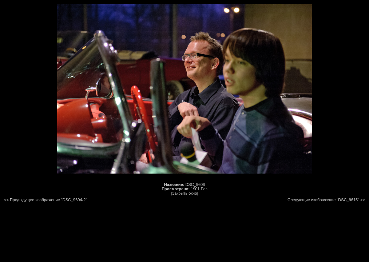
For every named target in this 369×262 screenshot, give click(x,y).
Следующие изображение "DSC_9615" (323, 200)
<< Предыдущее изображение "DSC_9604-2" (45, 200)
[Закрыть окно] (184, 193)
